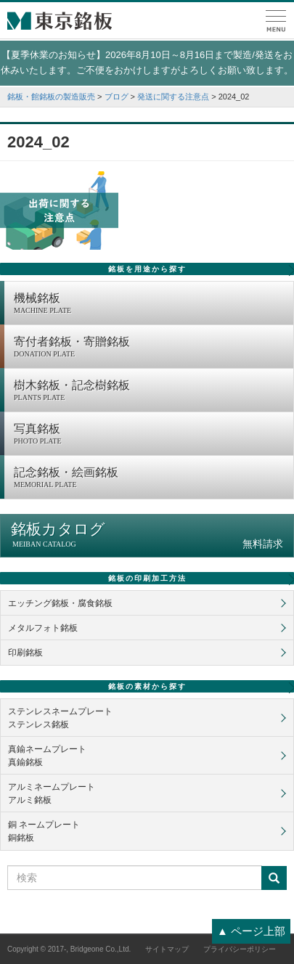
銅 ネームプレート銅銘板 (44, 831)
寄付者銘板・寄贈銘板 (150, 347)
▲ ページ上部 (251, 931)
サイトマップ (167, 949)
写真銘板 (150, 434)
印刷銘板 (25, 653)
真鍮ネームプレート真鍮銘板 (47, 755)
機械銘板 (150, 304)
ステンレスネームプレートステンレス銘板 (60, 718)
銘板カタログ (147, 535)
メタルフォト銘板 (43, 628)
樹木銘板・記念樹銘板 (150, 391)
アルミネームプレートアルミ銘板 (51, 793)
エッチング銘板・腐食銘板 (60, 603)
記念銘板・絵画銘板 (150, 478)
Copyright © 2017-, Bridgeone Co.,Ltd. (69, 949)
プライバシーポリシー (239, 949)
